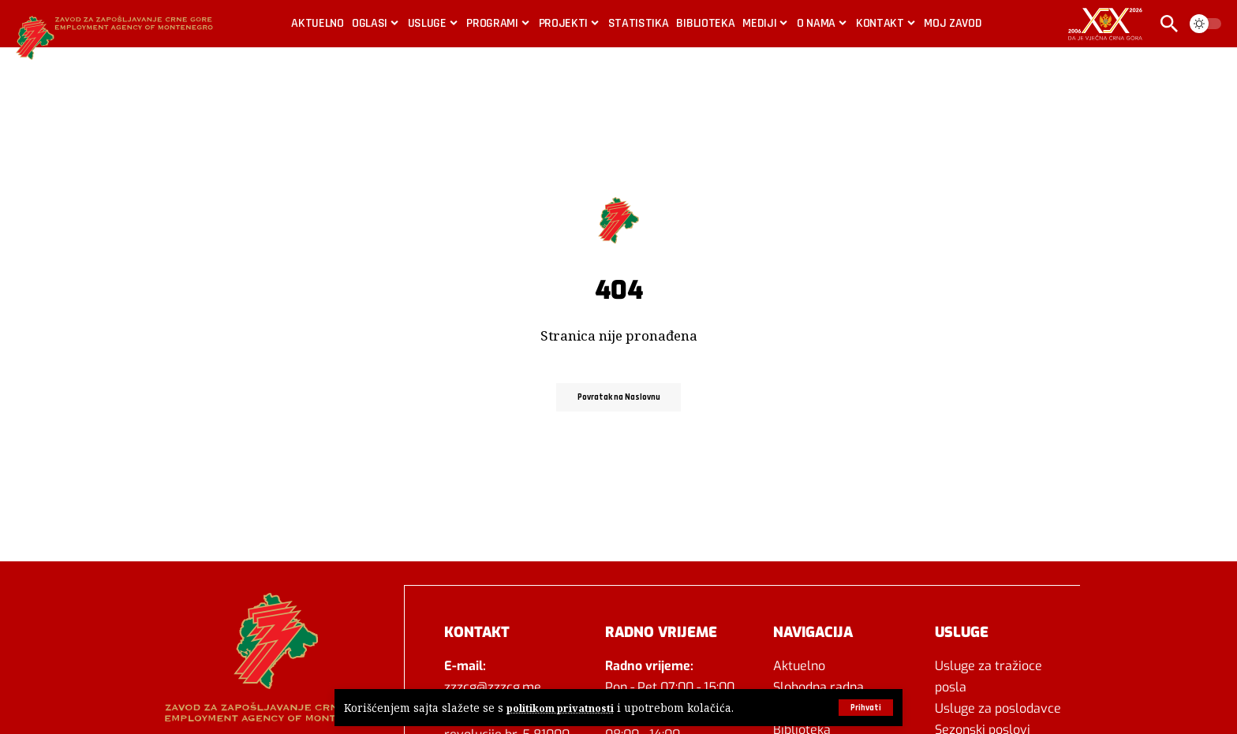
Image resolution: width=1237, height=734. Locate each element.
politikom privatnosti (562, 707)
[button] (864, 707)
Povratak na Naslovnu (619, 397)
